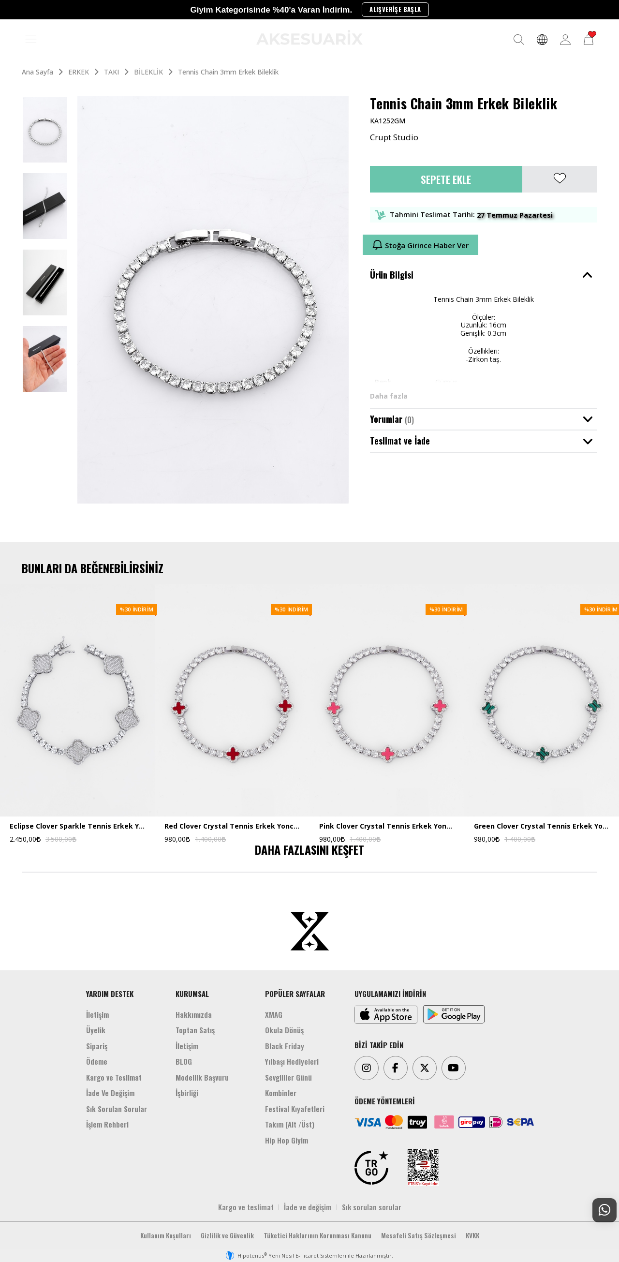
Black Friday (284, 1045)
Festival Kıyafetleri (294, 1108)
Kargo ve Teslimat (114, 1077)
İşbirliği (187, 1092)
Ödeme (96, 1061)
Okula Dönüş (284, 1029)
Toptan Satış (195, 1029)
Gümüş (446, 381)
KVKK (472, 1235)
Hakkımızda (194, 1014)
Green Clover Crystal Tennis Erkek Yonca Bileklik (541, 826)
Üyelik (95, 1029)
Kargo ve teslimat (246, 1207)
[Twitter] (425, 1068)
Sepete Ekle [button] (446, 179)
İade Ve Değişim (110, 1092)
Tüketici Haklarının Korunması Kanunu (317, 1235)
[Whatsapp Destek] (604, 1210)
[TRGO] (371, 1168)
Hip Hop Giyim (286, 1140)
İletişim (97, 1014)
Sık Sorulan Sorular (116, 1108)
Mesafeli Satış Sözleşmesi (418, 1235)
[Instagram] (366, 1068)
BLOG (184, 1061)
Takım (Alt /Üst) (289, 1124)
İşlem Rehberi (107, 1124)
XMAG (273, 1014)
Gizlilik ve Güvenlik (227, 1235)
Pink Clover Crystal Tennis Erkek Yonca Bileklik (387, 826)
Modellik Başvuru (202, 1077)
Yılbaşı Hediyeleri (292, 1061)
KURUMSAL (192, 993)
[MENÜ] (31, 39)
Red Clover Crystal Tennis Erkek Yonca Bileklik (232, 826)
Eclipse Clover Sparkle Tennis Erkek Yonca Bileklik (77, 826)
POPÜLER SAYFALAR (295, 993)
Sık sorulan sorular (371, 1207)
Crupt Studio (394, 137)
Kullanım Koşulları (165, 1235)
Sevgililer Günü (288, 1077)
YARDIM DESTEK (109, 993)
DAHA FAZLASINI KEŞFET (309, 849)
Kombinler (280, 1092)
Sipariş (96, 1045)
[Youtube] (454, 1068)
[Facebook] (395, 1068)
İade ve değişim (308, 1207)
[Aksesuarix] (309, 37)
